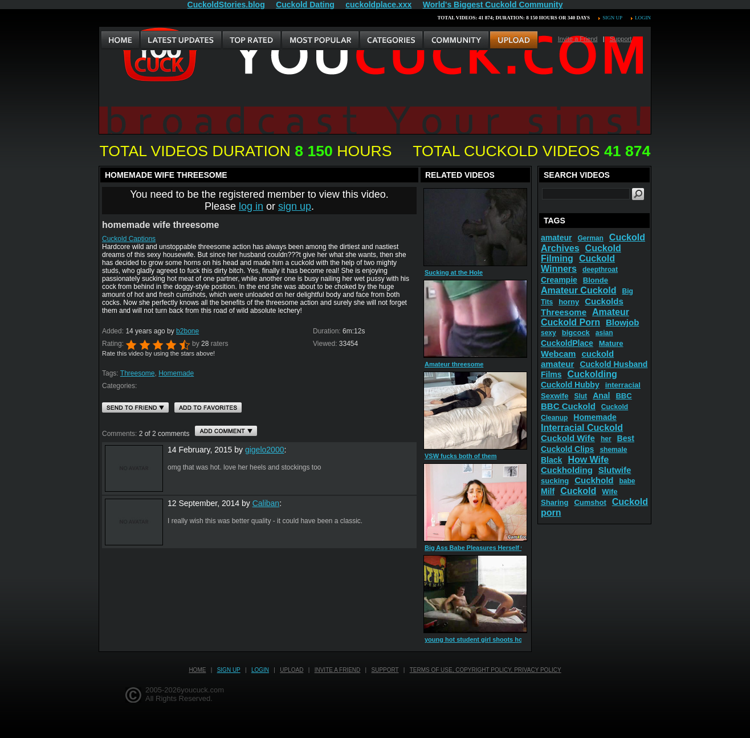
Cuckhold (593, 480)
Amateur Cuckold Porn (585, 317)
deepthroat (600, 270)
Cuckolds (604, 301)
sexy (548, 333)
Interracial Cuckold (582, 428)
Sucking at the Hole (454, 272)
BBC (623, 396)
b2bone (187, 331)
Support (621, 38)
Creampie (559, 279)
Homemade (176, 373)
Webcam (558, 353)
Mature (611, 343)
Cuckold (578, 491)
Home (197, 670)
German (590, 238)
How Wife (588, 459)
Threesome (137, 373)
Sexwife (554, 396)
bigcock (576, 332)
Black (551, 459)
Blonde (595, 280)
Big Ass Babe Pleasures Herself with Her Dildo (494, 547)
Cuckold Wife (568, 438)
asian (604, 333)
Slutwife (614, 470)
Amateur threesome (454, 364)
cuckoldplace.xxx (378, 4)
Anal (601, 395)
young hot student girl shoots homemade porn (494, 639)
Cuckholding (567, 470)
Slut (580, 396)
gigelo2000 (264, 449)
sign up (294, 206)
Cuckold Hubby (570, 384)
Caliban (265, 503)
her (606, 439)
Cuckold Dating (305, 4)
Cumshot (590, 502)
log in (251, 206)
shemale (613, 450)
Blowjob (622, 322)
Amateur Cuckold (578, 290)
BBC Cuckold (568, 406)
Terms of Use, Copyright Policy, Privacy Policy (485, 670)
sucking (555, 480)
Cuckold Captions (129, 239)
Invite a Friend (578, 38)
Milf (548, 491)
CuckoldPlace (567, 343)
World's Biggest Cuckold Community (493, 4)
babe (627, 481)
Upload (291, 670)
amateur (556, 237)
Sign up (612, 18)
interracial (623, 385)
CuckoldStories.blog (226, 4)
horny (569, 301)
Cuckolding (592, 374)
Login (643, 18)
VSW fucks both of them (461, 455)
